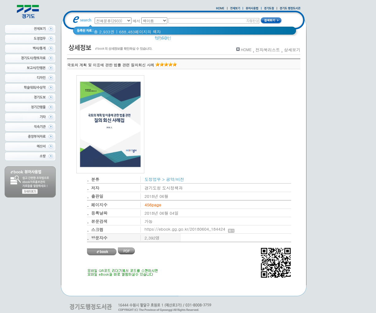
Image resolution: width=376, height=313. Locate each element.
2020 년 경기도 (189, 40)
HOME (246, 49)
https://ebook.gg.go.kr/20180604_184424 (189, 229)
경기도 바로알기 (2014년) (232, 40)
